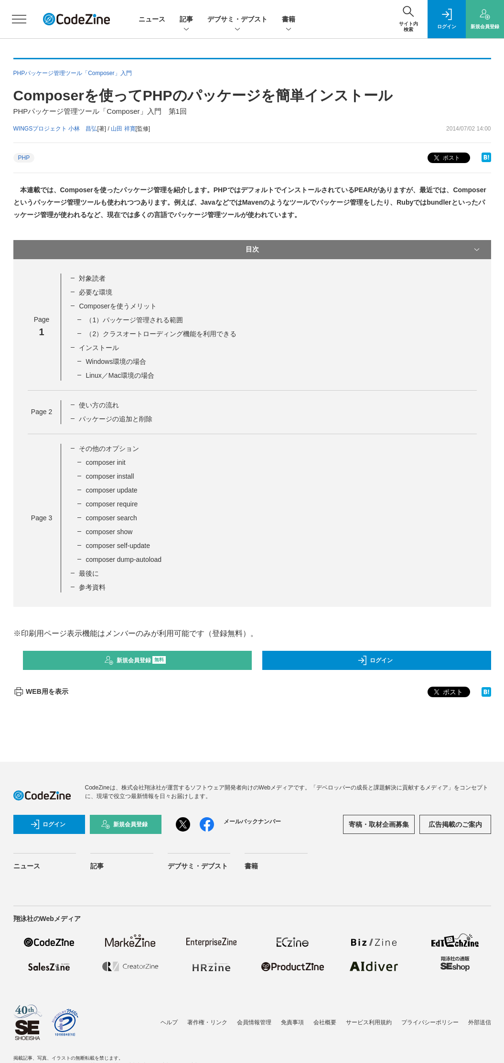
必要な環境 (95, 292)
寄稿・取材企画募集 (379, 824)
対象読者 (92, 278)
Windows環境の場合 (116, 361)
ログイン (375, 660)
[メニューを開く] (19, 19)
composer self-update (118, 545)
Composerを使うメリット (118, 306)
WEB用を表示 (40, 691)
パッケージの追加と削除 (115, 419)
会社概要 (324, 1022)
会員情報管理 (254, 1022)
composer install (110, 476)
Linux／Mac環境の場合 (120, 375)
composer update (111, 490)
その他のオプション (109, 448)
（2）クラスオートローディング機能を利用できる (161, 334)
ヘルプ (169, 1022)
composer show (109, 532)
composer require (112, 504)
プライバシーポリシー (430, 1022)
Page (41, 412)
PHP (24, 157)
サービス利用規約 (369, 1022)
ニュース (152, 19)
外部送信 (479, 1022)
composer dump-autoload (123, 559)
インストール (99, 347)
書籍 (288, 19)
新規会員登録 (135, 660)
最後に (89, 573)
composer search (111, 518)
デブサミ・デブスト (237, 19)
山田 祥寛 (123, 128)
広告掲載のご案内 (455, 824)
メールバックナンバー (252, 821)
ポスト (446, 158)
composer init (105, 462)
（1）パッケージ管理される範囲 (134, 320)
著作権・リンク (207, 1022)
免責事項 (292, 1022)
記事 (186, 19)
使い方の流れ (99, 405)
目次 (364, 249)
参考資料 (92, 587)
